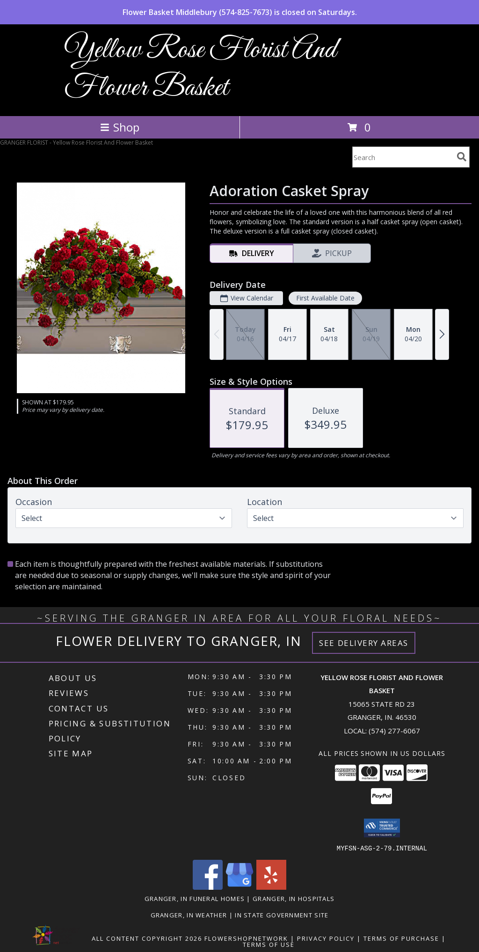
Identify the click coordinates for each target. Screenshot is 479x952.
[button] (382, 828)
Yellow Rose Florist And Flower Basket (200, 69)
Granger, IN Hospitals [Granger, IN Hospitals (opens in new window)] (293, 898)
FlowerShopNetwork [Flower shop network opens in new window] (246, 938)
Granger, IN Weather (189, 914)
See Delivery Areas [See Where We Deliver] (363, 642)
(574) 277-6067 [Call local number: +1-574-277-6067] (394, 730)
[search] (461, 157)
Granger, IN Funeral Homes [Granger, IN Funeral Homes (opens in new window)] (195, 898)
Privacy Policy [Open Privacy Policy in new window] (326, 938)
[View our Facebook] (208, 886)
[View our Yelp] (271, 886)
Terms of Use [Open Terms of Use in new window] (269, 944)
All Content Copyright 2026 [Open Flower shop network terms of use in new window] (147, 938)
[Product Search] (403, 157)
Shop (119, 127)
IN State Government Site (281, 914)
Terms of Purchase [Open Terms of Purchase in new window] (401, 938)
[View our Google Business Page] (239, 886)
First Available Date (325, 297)
